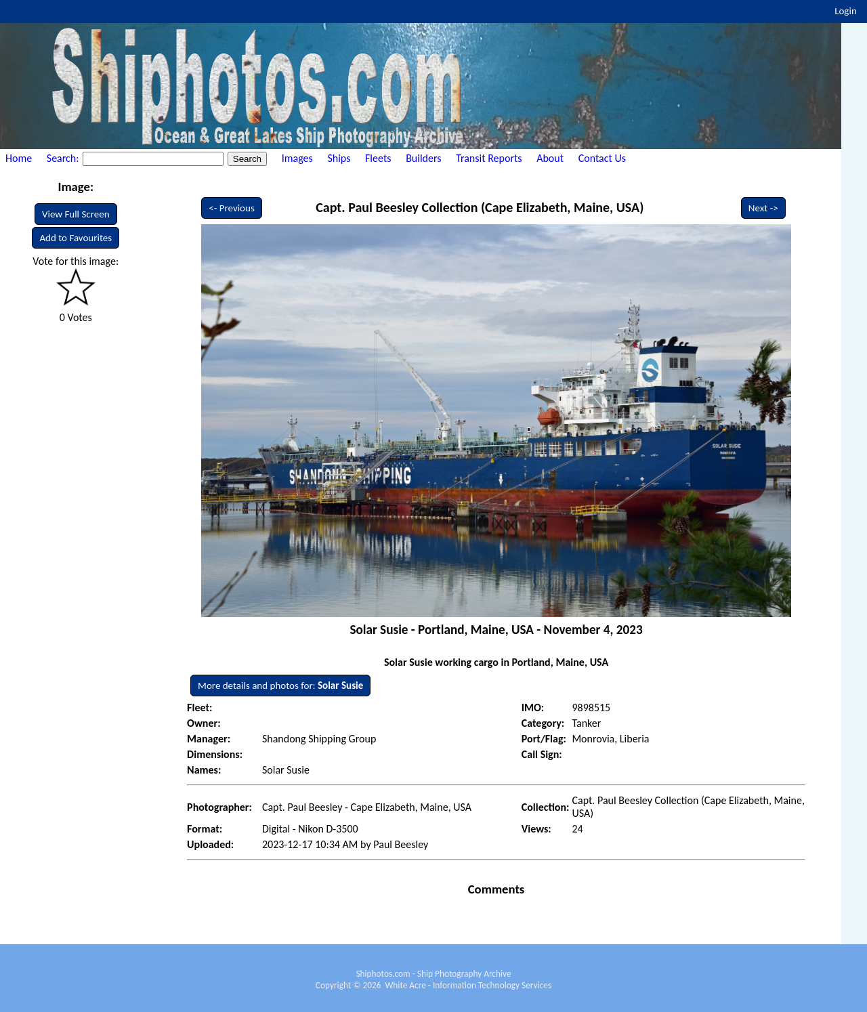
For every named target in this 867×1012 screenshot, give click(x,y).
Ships (338, 158)
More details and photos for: (280, 685)
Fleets (378, 158)
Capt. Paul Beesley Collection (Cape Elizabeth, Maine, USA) (479, 207)
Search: (64, 158)
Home (18, 158)
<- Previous (232, 208)
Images (297, 158)
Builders (423, 158)
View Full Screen (76, 214)
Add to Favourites (75, 238)
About (550, 158)
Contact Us (602, 158)
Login (845, 11)
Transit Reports (489, 158)
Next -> (763, 208)
